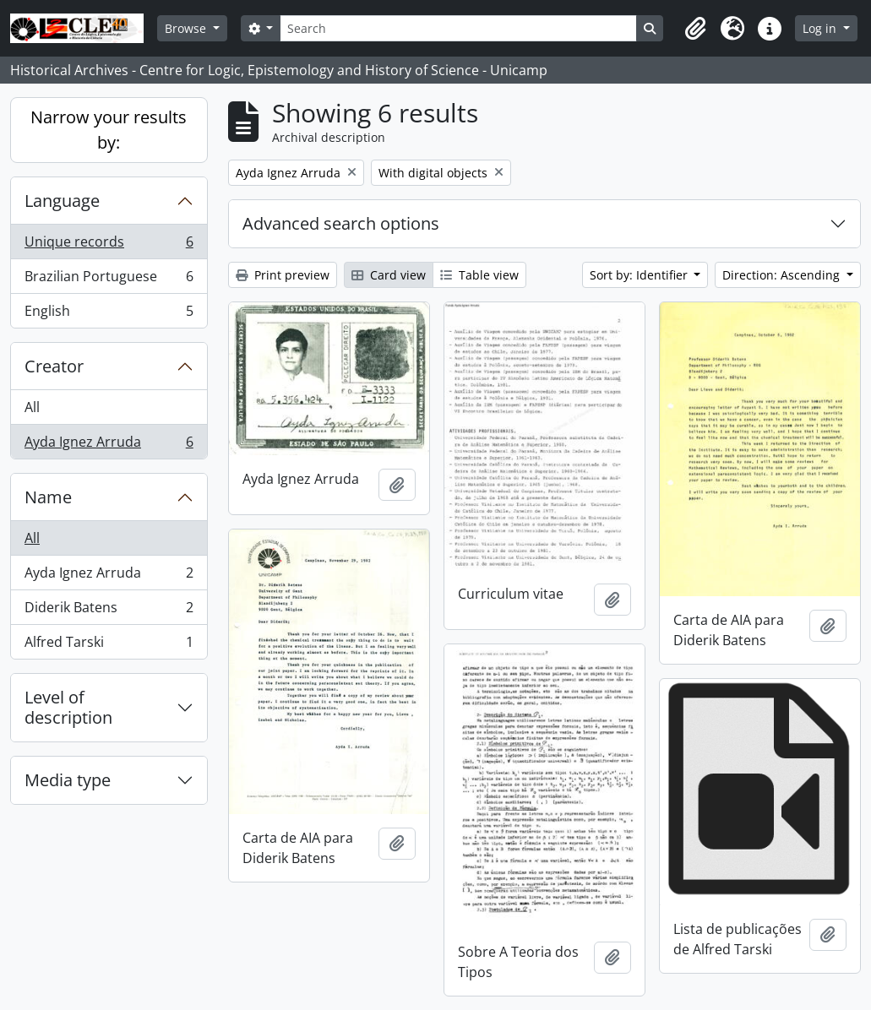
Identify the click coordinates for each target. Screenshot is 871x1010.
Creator (54, 366)
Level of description (68, 707)
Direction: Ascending (782, 275)
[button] (695, 28)
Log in (821, 28)
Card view (388, 275)
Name (48, 497)
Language (62, 200)
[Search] (458, 28)
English (108, 314)
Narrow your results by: (108, 130)
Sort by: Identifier (640, 275)
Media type (67, 779)
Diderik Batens (108, 611)
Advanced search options (340, 223)
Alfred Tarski (108, 645)
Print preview (282, 275)
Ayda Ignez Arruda (108, 445)
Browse (187, 28)
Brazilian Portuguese (108, 280)
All (32, 407)
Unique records (108, 245)
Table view (479, 275)
